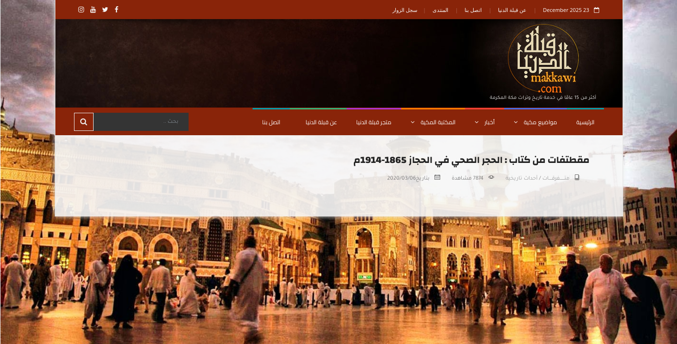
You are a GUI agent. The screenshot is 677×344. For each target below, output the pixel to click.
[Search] (140, 122)
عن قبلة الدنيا (511, 9)
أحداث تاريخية (521, 179)
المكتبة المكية (432, 122)
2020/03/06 (401, 179)
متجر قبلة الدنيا (373, 122)
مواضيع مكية (535, 122)
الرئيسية (585, 122)
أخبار (484, 122)
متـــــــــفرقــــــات (555, 179)
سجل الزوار (404, 9)
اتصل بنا (472, 9)
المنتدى (440, 9)
